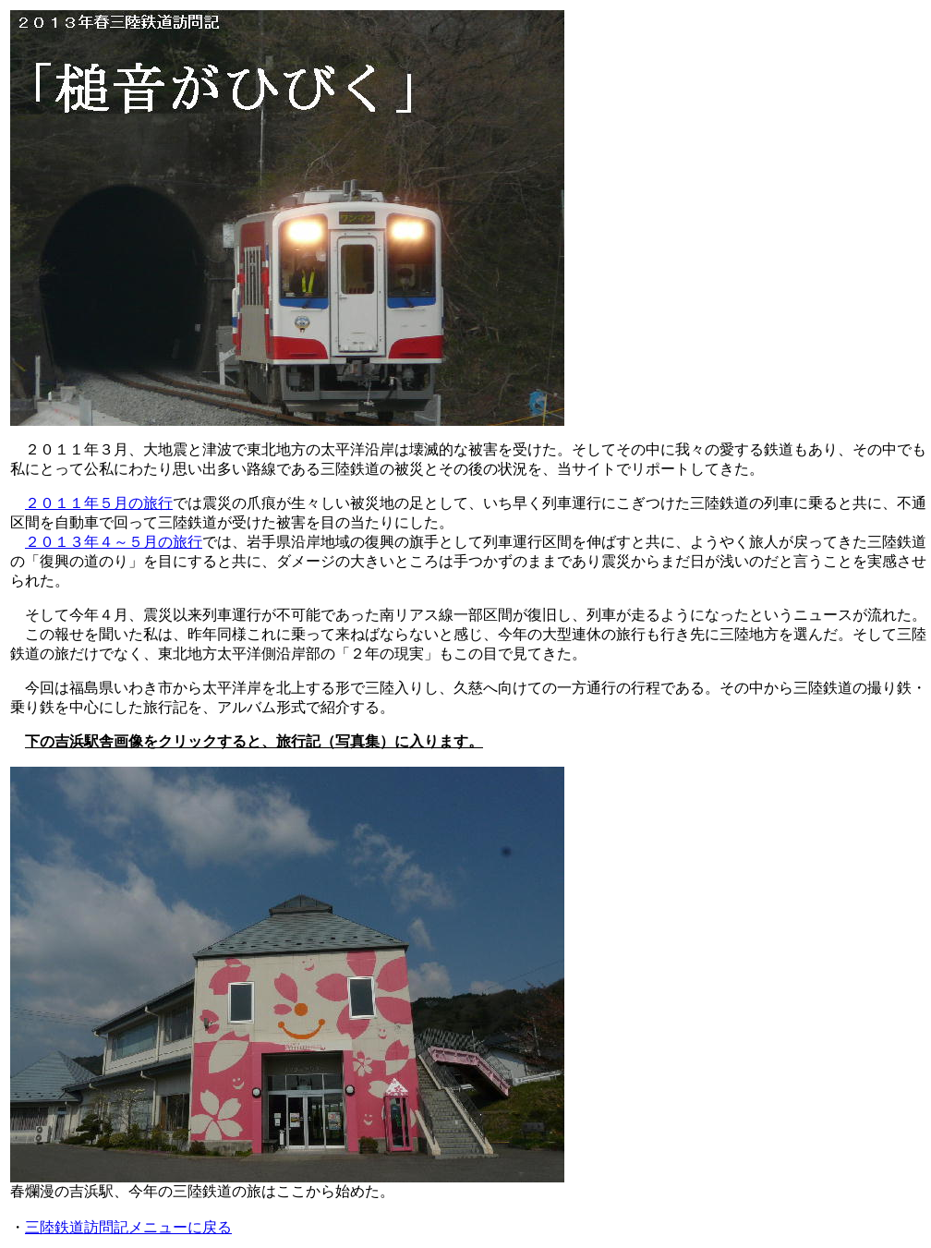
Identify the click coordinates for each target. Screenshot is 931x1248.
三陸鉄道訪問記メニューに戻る (128, 1227)
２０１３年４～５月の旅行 (113, 542)
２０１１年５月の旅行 (99, 503)
